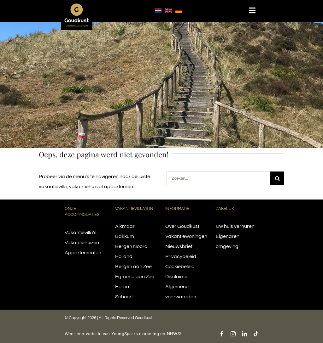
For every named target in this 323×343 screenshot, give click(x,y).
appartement (119, 186)
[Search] (277, 178)
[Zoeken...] (219, 178)
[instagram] (233, 333)
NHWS (173, 333)
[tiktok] (255, 333)
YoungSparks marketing (135, 333)
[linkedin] (244, 333)
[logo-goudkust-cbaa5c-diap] (76, 5)
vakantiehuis (83, 186)
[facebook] (221, 333)
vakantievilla (53, 186)
